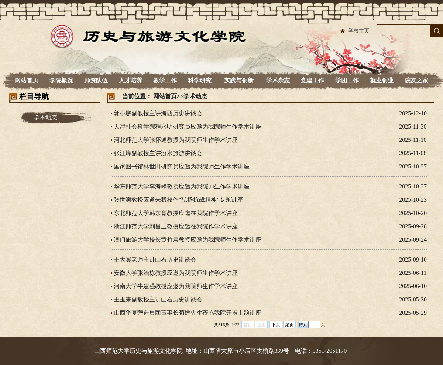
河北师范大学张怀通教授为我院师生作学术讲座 (176, 140)
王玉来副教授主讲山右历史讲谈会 (158, 299)
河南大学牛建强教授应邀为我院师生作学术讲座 (176, 286)
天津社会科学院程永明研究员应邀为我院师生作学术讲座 (187, 126)
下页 (275, 324)
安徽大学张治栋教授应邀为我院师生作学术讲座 (176, 273)
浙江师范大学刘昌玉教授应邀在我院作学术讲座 (176, 226)
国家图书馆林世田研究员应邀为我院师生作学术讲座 (182, 166)
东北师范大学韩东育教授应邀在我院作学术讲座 (176, 213)
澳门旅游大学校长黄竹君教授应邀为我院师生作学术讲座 (187, 239)
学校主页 (358, 31)
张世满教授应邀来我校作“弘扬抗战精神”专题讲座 (178, 200)
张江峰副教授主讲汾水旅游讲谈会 (158, 153)
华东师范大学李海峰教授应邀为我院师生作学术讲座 (182, 186)
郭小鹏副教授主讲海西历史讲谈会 (158, 113)
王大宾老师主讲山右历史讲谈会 (155, 259)
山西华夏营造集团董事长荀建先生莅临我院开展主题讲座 (187, 313)
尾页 (289, 324)
